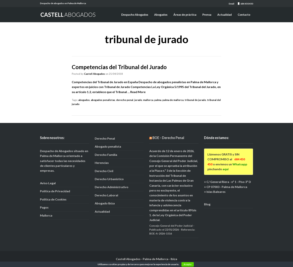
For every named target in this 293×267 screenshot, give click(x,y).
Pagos (44, 207)
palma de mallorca (172, 99)
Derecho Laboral (106, 195)
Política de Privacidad (55, 191)
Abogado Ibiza (105, 203)
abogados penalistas (103, 99)
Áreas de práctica (184, 14)
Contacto (244, 14)
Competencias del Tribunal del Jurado (119, 67)
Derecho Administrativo (111, 187)
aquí (226, 169)
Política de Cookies (53, 199)
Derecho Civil (104, 171)
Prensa (206, 14)
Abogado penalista (108, 146)
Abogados (160, 14)
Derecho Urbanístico (109, 179)
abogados (84, 99)
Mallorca (46, 215)
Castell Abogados (94, 73)
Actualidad (224, 14)
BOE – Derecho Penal (168, 138)
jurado (138, 99)
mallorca (148, 99)
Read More (138, 92)
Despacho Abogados (134, 14)
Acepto (188, 264)
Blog (207, 204)
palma (157, 99)
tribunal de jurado (195, 99)
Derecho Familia (106, 154)
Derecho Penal (105, 138)
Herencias (102, 162)
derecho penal (124, 99)
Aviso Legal (48, 183)
